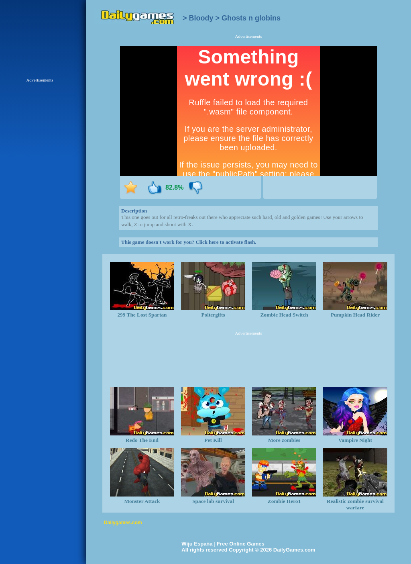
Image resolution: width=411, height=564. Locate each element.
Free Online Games (241, 544)
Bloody (201, 18)
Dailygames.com (123, 522)
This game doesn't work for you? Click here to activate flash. (188, 242)
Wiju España (196, 544)
